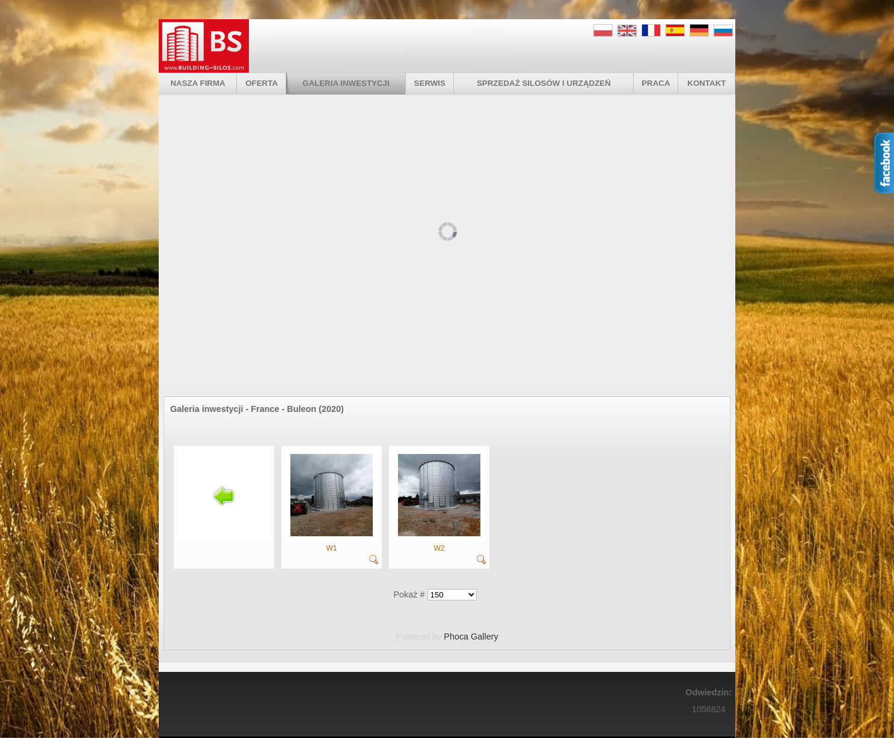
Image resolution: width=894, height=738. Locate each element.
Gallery (484, 636)
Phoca (456, 636)
